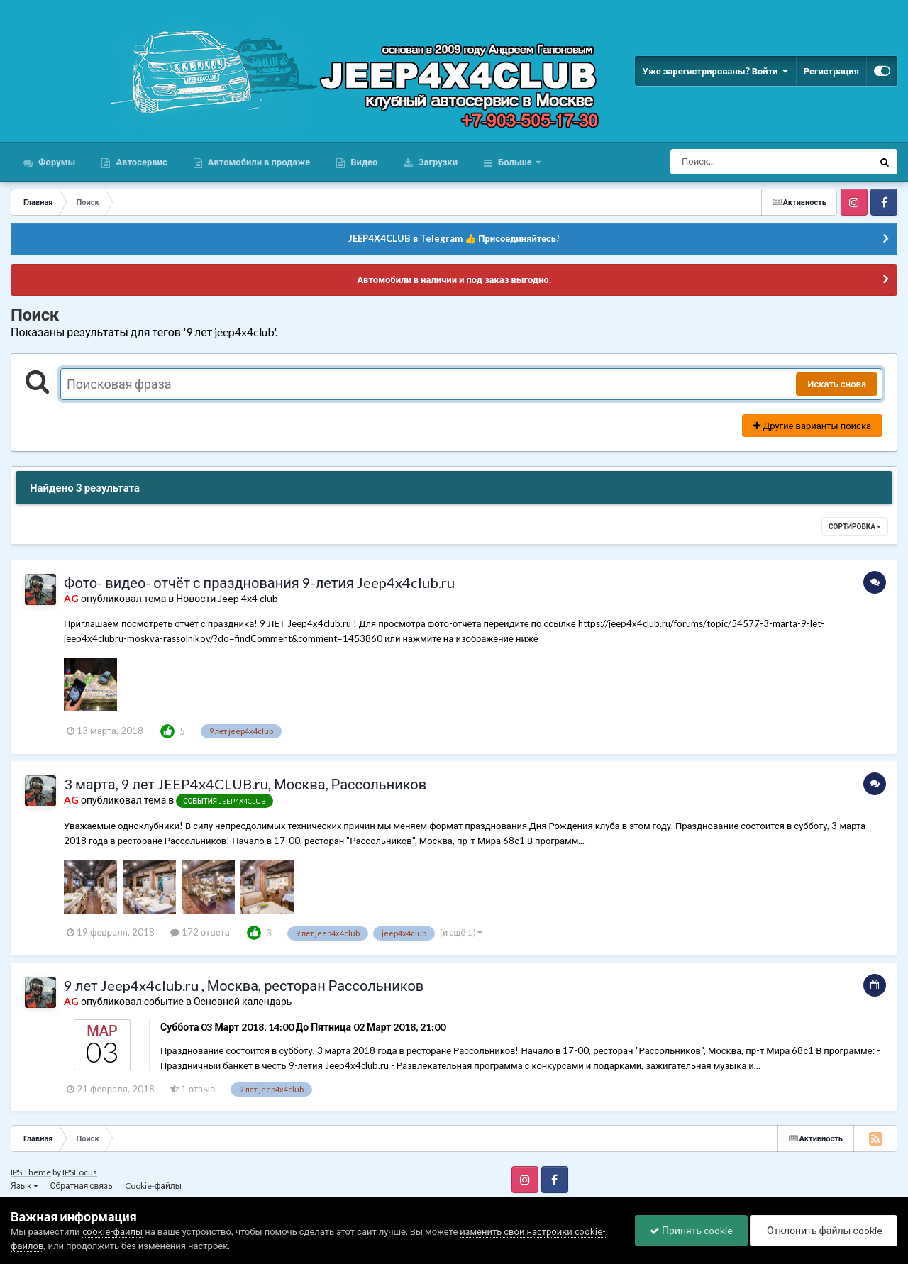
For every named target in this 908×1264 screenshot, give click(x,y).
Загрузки (437, 161)
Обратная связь (81, 1185)
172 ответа (200, 932)
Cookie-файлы (153, 1185)
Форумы (55, 161)
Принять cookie (691, 1230)
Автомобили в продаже (258, 161)
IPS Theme (31, 1172)
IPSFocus (79, 1172)
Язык (24, 1185)
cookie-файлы (112, 1231)
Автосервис (140, 161)
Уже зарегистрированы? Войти (715, 71)
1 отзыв (193, 1088)
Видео (362, 161)
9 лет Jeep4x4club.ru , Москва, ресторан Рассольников (243, 985)
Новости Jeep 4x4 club (227, 598)
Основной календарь (243, 1001)
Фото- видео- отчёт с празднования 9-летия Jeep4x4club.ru (259, 582)
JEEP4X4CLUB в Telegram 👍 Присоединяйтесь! (454, 238)
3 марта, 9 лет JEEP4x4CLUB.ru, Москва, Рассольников (245, 783)
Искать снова (836, 383)
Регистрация (831, 71)
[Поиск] (745, 161)
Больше (515, 161)
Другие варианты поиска (812, 425)
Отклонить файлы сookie (823, 1230)
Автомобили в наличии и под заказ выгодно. (453, 279)
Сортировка (855, 526)
